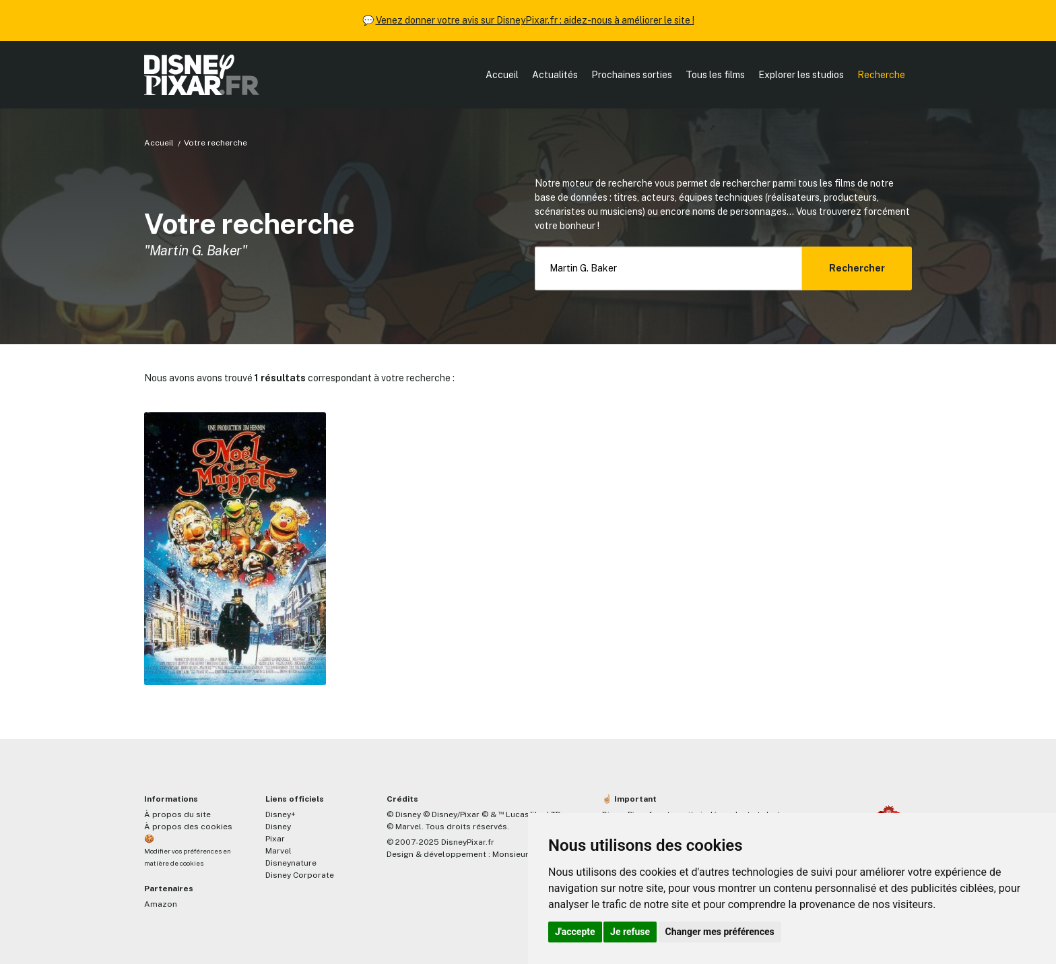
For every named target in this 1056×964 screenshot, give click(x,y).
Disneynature (291, 863)
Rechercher (857, 268)
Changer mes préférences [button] (719, 931)
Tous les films (715, 74)
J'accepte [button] (575, 931)
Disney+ (280, 814)
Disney (278, 826)
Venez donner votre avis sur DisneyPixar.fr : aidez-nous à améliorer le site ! (535, 20)
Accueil (502, 74)
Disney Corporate (299, 875)
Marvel (278, 851)
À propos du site (177, 814)
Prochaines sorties (631, 74)
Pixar (275, 838)
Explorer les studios (801, 74)
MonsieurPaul (519, 854)
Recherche (881, 74)
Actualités (555, 74)
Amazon (160, 904)
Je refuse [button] (630, 931)
